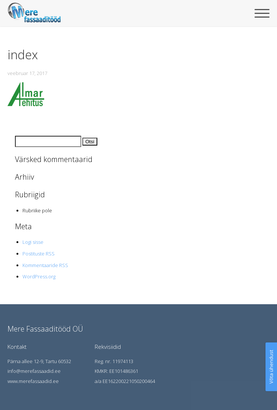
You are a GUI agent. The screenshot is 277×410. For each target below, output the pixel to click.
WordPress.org (38, 276)
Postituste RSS (38, 253)
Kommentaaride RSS (45, 265)
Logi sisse (32, 242)
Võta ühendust (271, 367)
